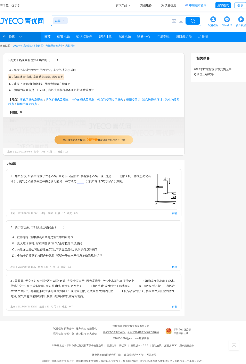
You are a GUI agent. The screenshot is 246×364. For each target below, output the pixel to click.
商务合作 (69, 328)
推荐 (47, 36)
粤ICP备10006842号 (114, 332)
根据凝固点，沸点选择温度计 (144, 99)
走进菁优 (92, 328)
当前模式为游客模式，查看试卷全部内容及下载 (94, 139)
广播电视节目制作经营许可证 (106, 354)
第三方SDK (170, 345)
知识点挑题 (84, 36)
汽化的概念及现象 (83, 99)
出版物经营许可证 (134, 354)
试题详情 (70, 45)
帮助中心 (69, 333)
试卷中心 (143, 36)
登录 (240, 5)
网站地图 (151, 354)
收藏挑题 (124, 36)
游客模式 (223, 5)
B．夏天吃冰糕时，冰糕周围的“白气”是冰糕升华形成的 (47, 243)
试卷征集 (58, 328)
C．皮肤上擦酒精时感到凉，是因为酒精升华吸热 (39, 83)
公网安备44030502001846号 (143, 332)
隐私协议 (157, 345)
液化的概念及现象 (31, 99)
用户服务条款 (186, 345)
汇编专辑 (163, 36)
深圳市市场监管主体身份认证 (182, 331)
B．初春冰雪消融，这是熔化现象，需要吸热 (36, 76)
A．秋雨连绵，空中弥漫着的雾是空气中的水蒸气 (42, 237)
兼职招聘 (81, 333)
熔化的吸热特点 (27, 104)
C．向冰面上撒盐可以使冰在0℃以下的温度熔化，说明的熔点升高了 (55, 249)
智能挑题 (105, 36)
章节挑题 (63, 36)
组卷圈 (203, 36)
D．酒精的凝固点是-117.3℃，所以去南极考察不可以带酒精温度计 (51, 90)
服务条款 (81, 328)
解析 (174, 213)
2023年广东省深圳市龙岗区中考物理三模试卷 (38, 45)
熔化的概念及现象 (57, 99)
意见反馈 (92, 333)
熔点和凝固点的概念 (110, 99)
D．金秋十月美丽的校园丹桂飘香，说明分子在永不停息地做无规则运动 (57, 255)
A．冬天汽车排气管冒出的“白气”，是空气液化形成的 (42, 70)
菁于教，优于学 (10, 5)
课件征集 (58, 333)
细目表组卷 (184, 36)
